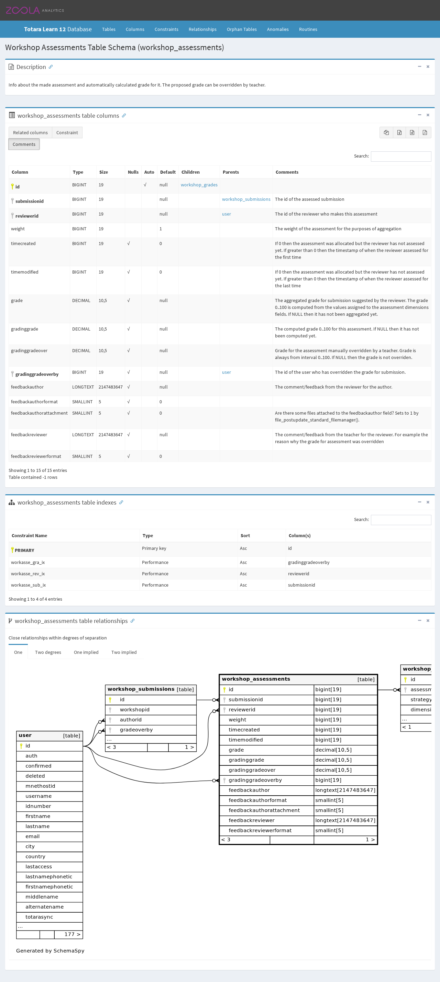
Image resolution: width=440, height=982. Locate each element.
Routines (308, 29)
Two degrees (48, 652)
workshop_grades (199, 185)
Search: (392, 156)
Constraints (166, 29)
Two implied (124, 652)
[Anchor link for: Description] (49, 66)
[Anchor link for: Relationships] (131, 620)
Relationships (203, 29)
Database (58, 29)
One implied (86, 652)
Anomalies (278, 29)
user (226, 214)
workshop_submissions (246, 199)
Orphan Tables (242, 29)
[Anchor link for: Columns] (122, 115)
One (18, 652)
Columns (135, 29)
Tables (111, 28)
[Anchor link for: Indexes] (120, 502)
